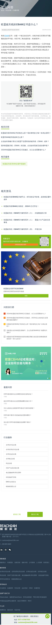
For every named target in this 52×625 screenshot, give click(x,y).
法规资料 (10, 588)
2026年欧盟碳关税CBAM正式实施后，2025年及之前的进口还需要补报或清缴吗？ (27, 319)
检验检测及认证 (11, 486)
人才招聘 (39, 562)
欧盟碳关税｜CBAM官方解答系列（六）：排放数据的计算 (25, 213)
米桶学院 (37, 588)
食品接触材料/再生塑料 (13, 472)
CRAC (31, 588)
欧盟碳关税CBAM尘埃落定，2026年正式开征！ (21, 206)
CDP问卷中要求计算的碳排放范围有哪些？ (17, 415)
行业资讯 (3, 588)
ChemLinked (4, 597)
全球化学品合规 (11, 445)
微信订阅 (35, 514)
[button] (47, 378)
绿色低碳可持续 (11, 477)
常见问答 (8, 10)
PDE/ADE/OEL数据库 (40, 597)
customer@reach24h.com (27, 622)
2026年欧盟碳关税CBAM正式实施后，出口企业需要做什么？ (23, 150)
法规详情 (16, 10)
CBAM (6, 36)
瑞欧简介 (3, 562)
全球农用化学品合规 (12, 449)
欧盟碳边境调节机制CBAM (10, 30)
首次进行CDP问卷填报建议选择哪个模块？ (17, 422)
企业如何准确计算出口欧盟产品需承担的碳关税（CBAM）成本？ (25, 141)
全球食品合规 (10, 459)
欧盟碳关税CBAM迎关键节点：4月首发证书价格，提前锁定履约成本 (27, 198)
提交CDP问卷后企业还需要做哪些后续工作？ (18, 401)
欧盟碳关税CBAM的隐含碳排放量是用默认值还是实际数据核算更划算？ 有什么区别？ (27, 338)
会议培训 (25, 588)
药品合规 (9, 463)
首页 (2, 10)
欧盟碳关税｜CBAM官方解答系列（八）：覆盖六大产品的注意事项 (27, 221)
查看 (26, 296)
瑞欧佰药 (10, 610)
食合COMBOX (21, 601)
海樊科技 (3, 610)
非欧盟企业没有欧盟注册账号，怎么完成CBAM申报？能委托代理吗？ (27, 331)
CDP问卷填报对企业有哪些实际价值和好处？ (18, 394)
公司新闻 (32, 562)
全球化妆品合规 (11, 454)
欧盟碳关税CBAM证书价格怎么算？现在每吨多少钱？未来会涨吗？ (26, 133)
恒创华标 (17, 610)
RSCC (29, 601)
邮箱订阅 (17, 514)
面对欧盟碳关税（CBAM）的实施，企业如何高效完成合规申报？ (25, 146)
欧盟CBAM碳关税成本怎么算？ (12, 137)
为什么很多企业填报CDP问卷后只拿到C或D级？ (19, 408)
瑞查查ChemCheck (15, 597)
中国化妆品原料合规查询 (8, 601)
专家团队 (10, 562)
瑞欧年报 (25, 562)
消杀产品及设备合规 (12, 468)
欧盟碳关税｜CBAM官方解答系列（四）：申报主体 (23, 229)
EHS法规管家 (27, 597)
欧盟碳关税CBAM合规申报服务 (14, 164)
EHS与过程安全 (11, 482)
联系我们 (46, 562)
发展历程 (17, 562)
